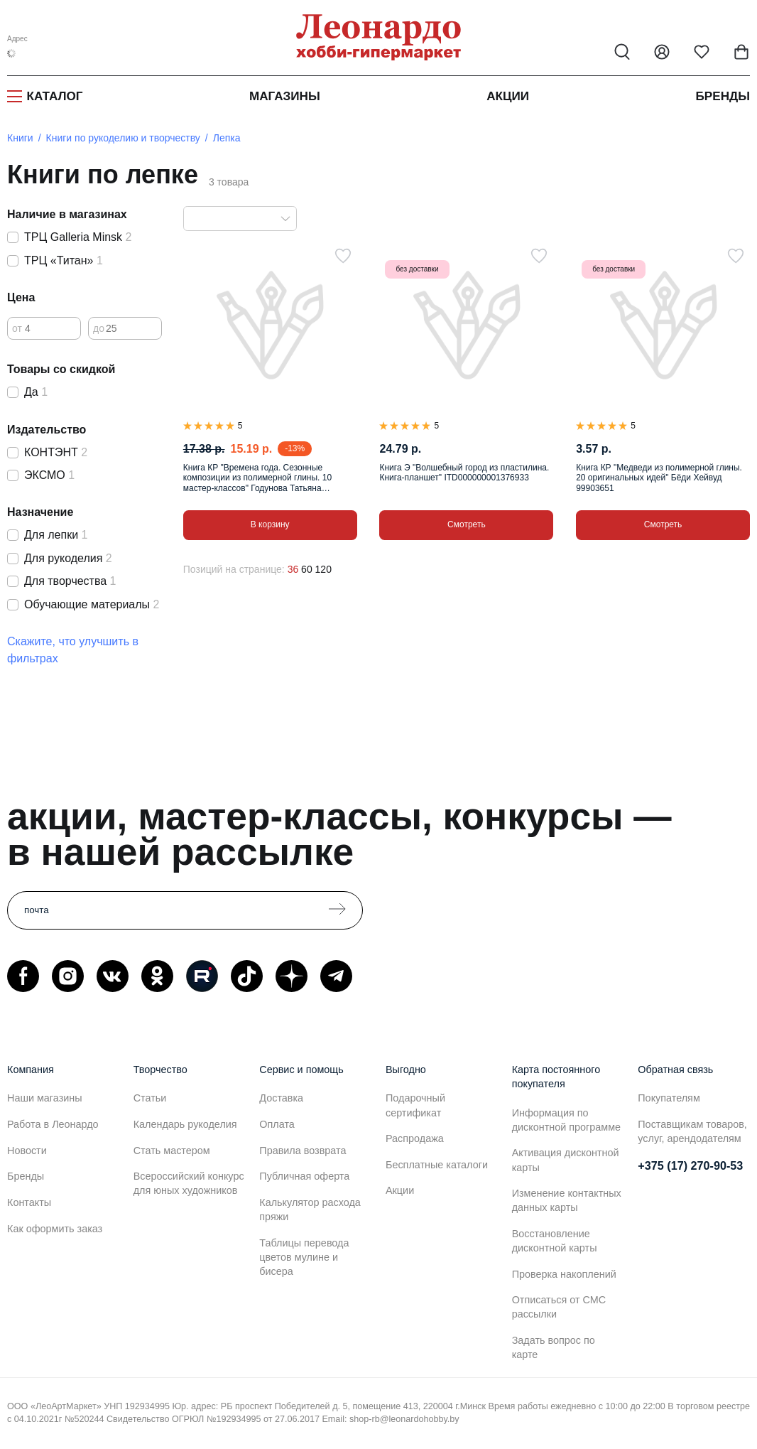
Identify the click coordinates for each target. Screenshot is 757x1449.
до (98, 328)
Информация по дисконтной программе (566, 1120)
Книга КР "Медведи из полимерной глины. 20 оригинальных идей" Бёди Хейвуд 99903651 (659, 478)
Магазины (284, 96)
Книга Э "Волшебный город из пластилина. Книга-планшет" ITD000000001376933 (464, 473)
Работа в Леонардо (53, 1124)
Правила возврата (302, 1150)
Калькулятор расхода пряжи (310, 1209)
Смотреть (466, 524)
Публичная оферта (304, 1176)
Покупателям (669, 1098)
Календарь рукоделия (185, 1124)
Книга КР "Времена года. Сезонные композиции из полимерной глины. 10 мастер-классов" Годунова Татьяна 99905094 (257, 478)
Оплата (277, 1124)
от (17, 328)
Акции (507, 96)
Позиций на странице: (234, 569)
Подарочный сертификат (415, 1105)
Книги (20, 138)
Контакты (29, 1202)
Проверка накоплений (564, 1274)
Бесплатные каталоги (437, 1164)
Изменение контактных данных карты (566, 1200)
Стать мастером (172, 1150)
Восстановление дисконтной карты (554, 1241)
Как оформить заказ (54, 1228)
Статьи (150, 1098)
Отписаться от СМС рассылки (559, 1307)
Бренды (723, 96)
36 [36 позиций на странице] (293, 569)
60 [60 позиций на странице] (306, 569)
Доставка (281, 1098)
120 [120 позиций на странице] (323, 569)
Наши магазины (44, 1098)
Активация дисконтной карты (565, 1160)
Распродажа (415, 1138)
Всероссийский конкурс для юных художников (189, 1183)
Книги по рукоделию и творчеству (123, 138)
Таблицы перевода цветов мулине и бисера (304, 1257)
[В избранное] (343, 255)
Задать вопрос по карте (553, 1347)
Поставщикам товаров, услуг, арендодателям (692, 1131)
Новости (27, 1150)
